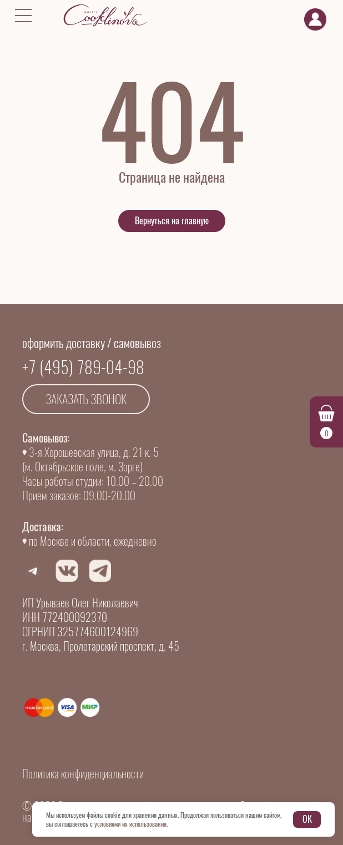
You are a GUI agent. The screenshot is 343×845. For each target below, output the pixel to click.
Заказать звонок (86, 399)
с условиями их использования (128, 823)
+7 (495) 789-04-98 (83, 367)
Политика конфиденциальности (83, 773)
